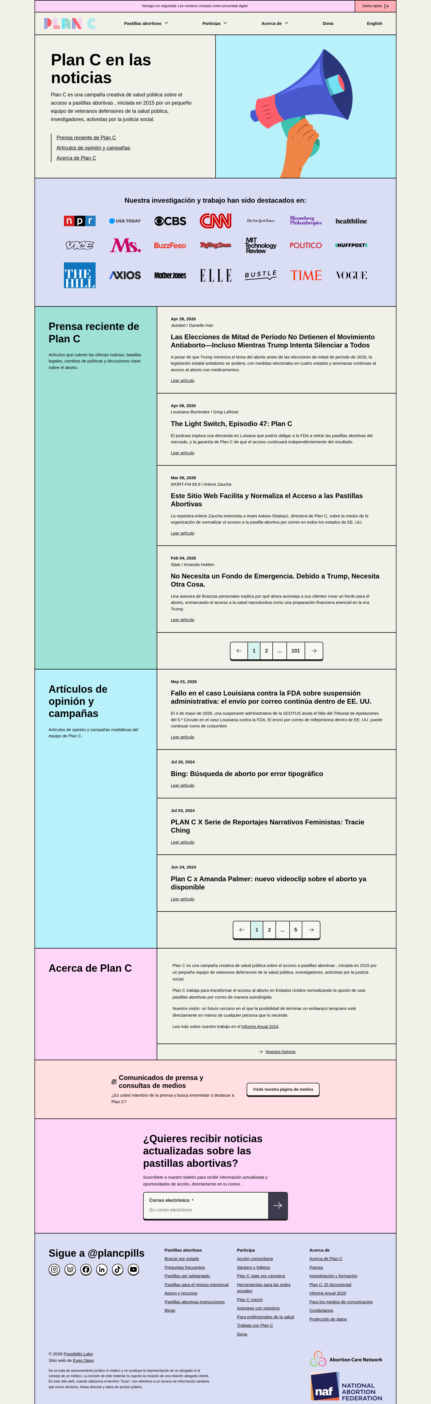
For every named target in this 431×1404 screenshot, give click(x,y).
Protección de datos (328, 1319)
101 (296, 651)
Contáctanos (321, 1310)
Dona (328, 23)
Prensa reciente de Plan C (86, 138)
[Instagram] (54, 1269)
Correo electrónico (169, 1200)
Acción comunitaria (255, 1258)
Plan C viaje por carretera (261, 1275)
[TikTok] (117, 1269)
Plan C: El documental (330, 1284)
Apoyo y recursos (181, 1293)
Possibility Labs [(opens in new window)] (78, 1353)
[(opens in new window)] (276, 350)
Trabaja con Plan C (255, 1325)
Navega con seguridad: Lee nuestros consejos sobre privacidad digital (195, 6)
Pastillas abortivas (146, 23)
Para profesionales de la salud (265, 1316)
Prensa (316, 1267)
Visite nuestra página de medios (283, 1089)
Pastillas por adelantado (187, 1275)
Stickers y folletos (253, 1267)
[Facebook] (86, 1269)
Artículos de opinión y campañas (93, 148)
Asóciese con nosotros (258, 1308)
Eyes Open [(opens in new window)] (83, 1360)
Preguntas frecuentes (185, 1267)
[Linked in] (101, 1269)
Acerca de (275, 23)
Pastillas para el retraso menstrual (197, 1284)
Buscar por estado (182, 1258)
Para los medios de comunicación (341, 1301)
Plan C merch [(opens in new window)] (250, 1299)
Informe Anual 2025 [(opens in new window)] (327, 1293)
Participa (215, 23)
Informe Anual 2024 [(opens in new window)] (260, 1026)
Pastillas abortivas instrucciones (195, 1301)
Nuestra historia (280, 1051)
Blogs (170, 1310)
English (374, 23)
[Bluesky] (70, 1269)
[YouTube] (133, 1269)
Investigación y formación (333, 1275)
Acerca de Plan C (76, 158)
